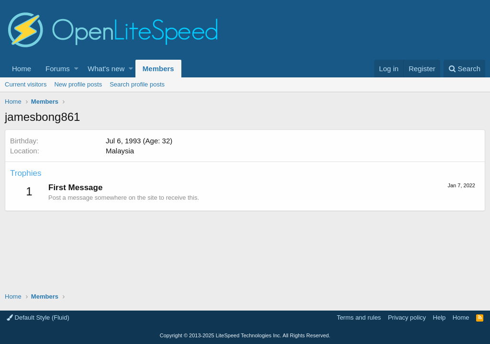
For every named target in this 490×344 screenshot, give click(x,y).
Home (21, 68)
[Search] (464, 68)
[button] (76, 68)
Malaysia (120, 151)
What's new (106, 68)
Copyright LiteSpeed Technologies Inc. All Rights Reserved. (245, 335)
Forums (57, 68)
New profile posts (78, 84)
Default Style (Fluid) (38, 317)
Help (439, 317)
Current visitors (25, 84)
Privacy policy (407, 317)
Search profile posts (137, 84)
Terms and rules (359, 317)
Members (158, 68)
